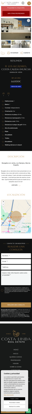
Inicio (15, 353)
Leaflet (6, 232)
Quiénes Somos (15, 357)
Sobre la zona (15, 367)
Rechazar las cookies (14, 406)
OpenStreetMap (17, 232)
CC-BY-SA (28, 232)
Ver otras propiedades (16, 13)
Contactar (15, 370)
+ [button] (3, 202)
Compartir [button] (25, 53)
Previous (2, 29)
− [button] (3, 204)
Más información (9, 395)
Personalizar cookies (14, 402)
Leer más (16, 185)
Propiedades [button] (16, 360)
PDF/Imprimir (12, 53)
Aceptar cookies (14, 398)
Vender (16, 363)
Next (29, 29)
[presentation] (10, 297)
